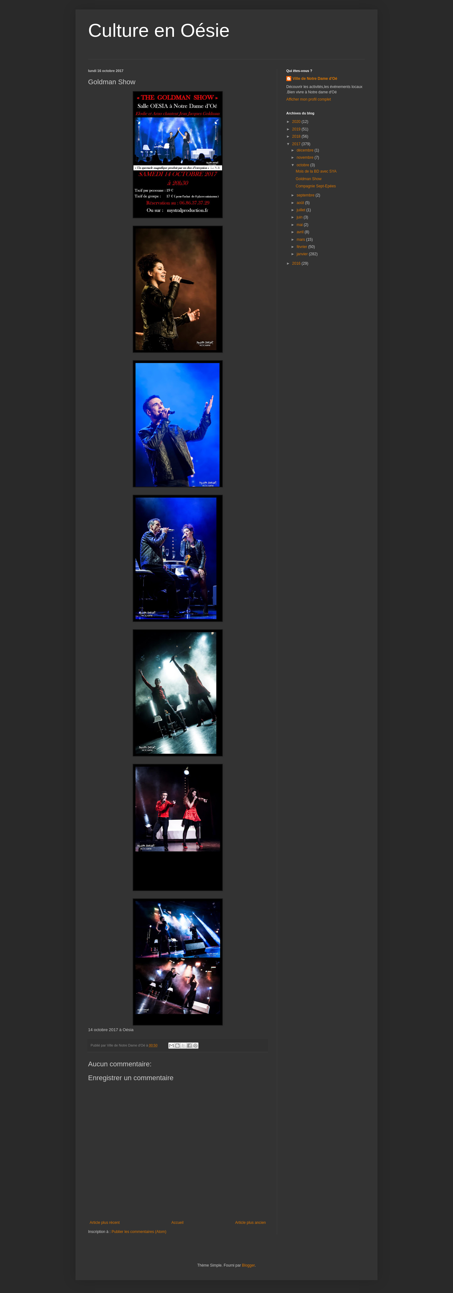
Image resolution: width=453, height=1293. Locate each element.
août (301, 203)
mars (301, 239)
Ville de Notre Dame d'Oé (315, 78)
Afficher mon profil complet (308, 99)
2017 (297, 144)
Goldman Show (309, 179)
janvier (303, 254)
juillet (301, 210)
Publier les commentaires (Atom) (139, 1231)
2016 (297, 263)
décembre (306, 150)
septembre (306, 195)
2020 (297, 121)
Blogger (248, 1265)
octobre (303, 165)
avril (301, 232)
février (302, 247)
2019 (297, 129)
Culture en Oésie (159, 30)
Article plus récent (105, 1222)
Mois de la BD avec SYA (316, 171)
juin (300, 217)
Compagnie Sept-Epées (316, 186)
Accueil (177, 1222)
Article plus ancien (250, 1222)
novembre (306, 157)
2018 (297, 136)
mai (300, 225)
